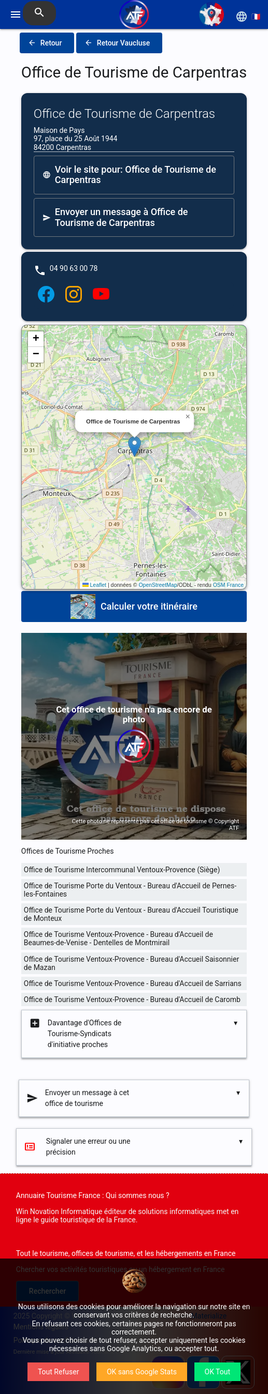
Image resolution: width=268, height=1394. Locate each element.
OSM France (228, 585)
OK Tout (218, 1372)
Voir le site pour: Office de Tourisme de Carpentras (129, 175)
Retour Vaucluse (117, 43)
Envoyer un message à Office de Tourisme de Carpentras (115, 217)
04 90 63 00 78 (74, 268)
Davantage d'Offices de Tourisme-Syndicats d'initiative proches (75, 1034)
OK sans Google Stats (142, 1372)
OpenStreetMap (157, 585)
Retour (45, 43)
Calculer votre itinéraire (134, 606)
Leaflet (94, 585)
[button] (134, 446)
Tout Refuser (58, 1372)
